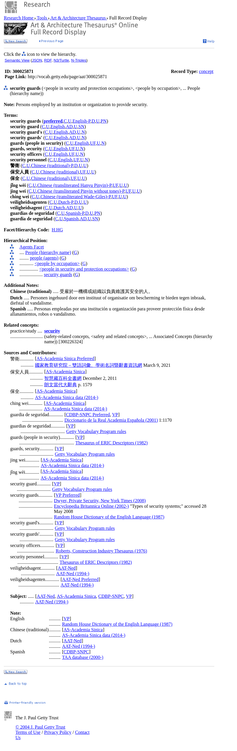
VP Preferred (68, 495)
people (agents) (44, 257)
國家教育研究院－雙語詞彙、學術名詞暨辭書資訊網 (88, 365)
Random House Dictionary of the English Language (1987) (109, 516)
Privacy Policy (57, 732)
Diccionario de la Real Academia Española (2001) (111, 420)
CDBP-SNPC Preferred (88, 414)
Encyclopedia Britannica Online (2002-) (91, 506)
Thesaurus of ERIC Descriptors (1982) (111, 442)
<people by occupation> (57, 263)
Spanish (71, 218)
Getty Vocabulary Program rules (96, 431)
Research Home (19, 17)
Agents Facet (32, 246)
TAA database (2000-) (82, 657)
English (58, 126)
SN (81, 126)
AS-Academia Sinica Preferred (65, 358)
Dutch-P (65, 202)
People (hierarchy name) (48, 252)
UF (92, 143)
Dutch (59, 207)
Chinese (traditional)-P (52, 165)
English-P (81, 121)
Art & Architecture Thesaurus (78, 17)
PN (104, 121)
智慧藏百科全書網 (63, 378)
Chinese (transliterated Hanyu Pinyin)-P (74, 185)
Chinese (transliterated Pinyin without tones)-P (80, 191)
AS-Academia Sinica (65, 371)
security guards (58, 274)
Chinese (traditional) (59, 171)
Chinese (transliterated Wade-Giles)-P (75, 196)
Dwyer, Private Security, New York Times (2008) (100, 500)
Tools (42, 17)
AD (69, 126)
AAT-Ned (67, 568)
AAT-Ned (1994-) (72, 573)
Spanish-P (75, 213)
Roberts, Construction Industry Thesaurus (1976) (101, 550)
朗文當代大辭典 (60, 384)
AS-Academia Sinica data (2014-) (66, 397)
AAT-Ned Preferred (80, 579)
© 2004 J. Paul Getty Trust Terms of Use (40, 730)
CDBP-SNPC (111, 596)
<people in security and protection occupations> (84, 269)
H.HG (57, 229)
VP (115, 414)
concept (206, 71)
